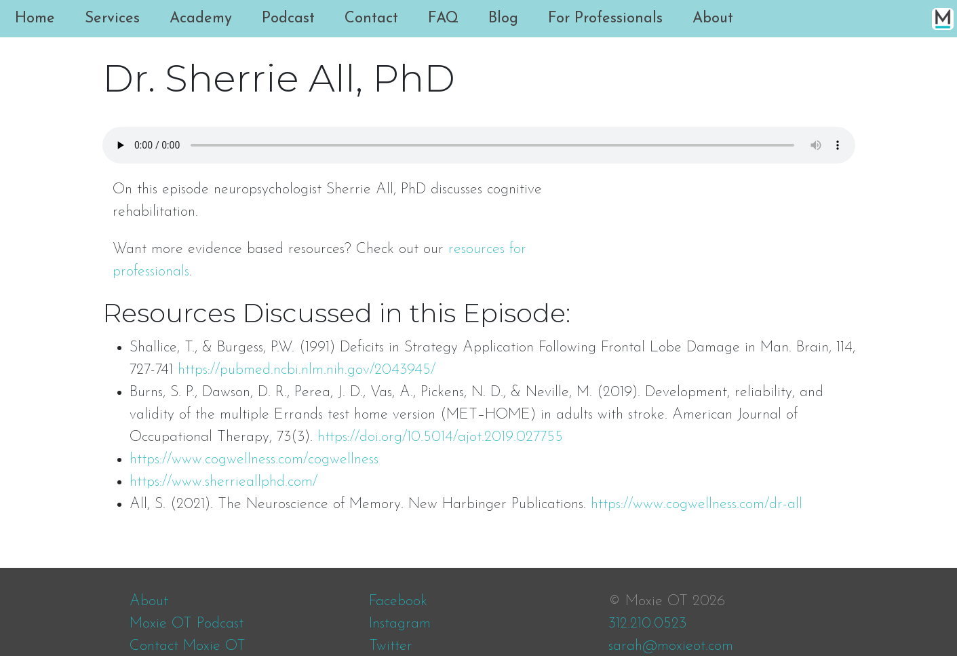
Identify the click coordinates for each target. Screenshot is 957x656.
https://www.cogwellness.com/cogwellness (254, 459)
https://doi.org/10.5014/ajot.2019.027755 (440, 437)
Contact (371, 18)
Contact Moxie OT (188, 646)
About (712, 18)
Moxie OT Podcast (186, 624)
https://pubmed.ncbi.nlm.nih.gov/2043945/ (306, 370)
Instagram (400, 624)
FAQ (443, 18)
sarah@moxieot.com (670, 646)
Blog (503, 18)
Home (35, 18)
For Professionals (605, 18)
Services (112, 18)
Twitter (390, 646)
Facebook (398, 601)
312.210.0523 (647, 624)
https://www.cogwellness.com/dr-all (696, 504)
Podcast (288, 18)
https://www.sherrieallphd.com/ (223, 482)
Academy (201, 18)
